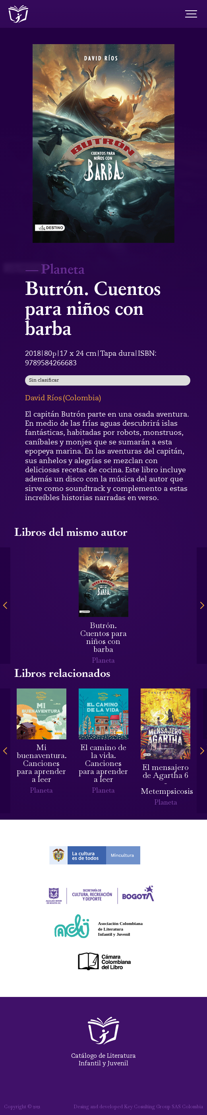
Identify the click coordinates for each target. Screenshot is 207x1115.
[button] (5, 605)
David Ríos (43, 397)
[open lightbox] (103, 143)
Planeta (63, 268)
